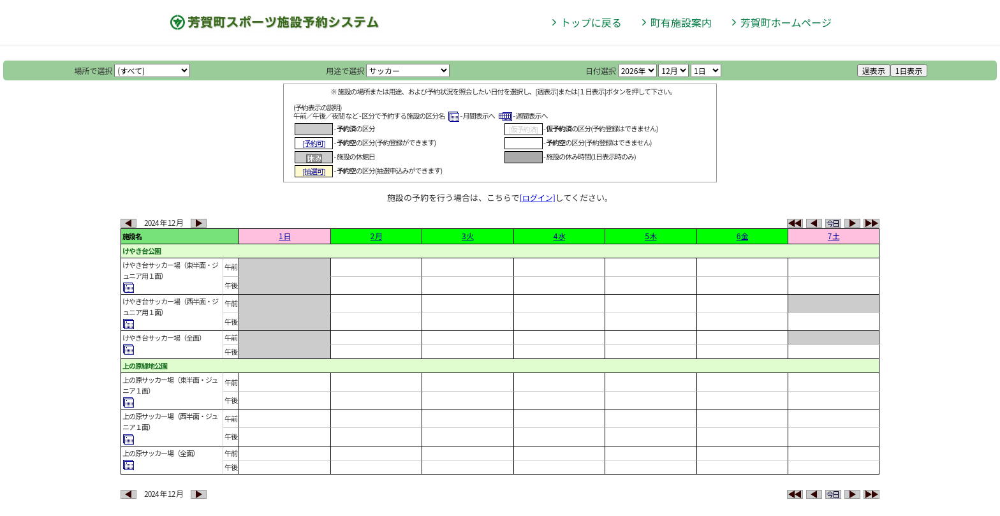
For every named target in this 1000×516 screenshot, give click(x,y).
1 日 (284, 235)
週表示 (873, 70)
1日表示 (909, 70)
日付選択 (600, 70)
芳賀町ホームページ (786, 22)
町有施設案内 (681, 22)
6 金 (742, 235)
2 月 (376, 235)
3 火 (467, 235)
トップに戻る (591, 22)
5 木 (650, 235)
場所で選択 (94, 70)
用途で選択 (345, 70)
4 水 (559, 235)
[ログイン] (537, 197)
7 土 (833, 235)
